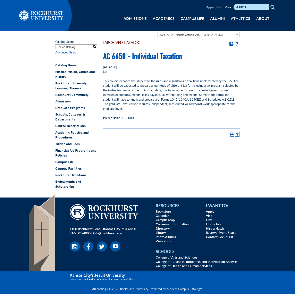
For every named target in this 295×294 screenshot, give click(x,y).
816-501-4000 (80, 233)
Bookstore (163, 211)
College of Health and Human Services (184, 265)
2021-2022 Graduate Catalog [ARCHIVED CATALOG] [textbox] (191, 35)
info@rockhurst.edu (107, 233)
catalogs (102, 289)
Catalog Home (66, 65)
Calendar (162, 215)
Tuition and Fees (67, 144)
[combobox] (198, 34)
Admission (63, 101)
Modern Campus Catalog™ (184, 289)
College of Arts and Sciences (176, 257)
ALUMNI (217, 18)
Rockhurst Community (71, 95)
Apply (210, 7)
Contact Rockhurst (219, 236)
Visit (219, 7)
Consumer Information (172, 224)
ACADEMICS (164, 18)
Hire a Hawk (215, 228)
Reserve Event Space (221, 232)
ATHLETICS (240, 18)
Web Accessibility (123, 279)
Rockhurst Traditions (70, 175)
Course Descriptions (70, 126)
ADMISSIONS (135, 18)
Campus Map (165, 219)
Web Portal (164, 241)
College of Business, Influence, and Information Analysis (196, 261)
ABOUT (262, 18)
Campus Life (64, 162)
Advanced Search (66, 52)
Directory (163, 228)
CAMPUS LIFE (192, 18)
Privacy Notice (104, 279)
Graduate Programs (70, 108)
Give (228, 7)
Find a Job (213, 224)
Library (161, 232)
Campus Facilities (68, 168)
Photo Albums (166, 236)
